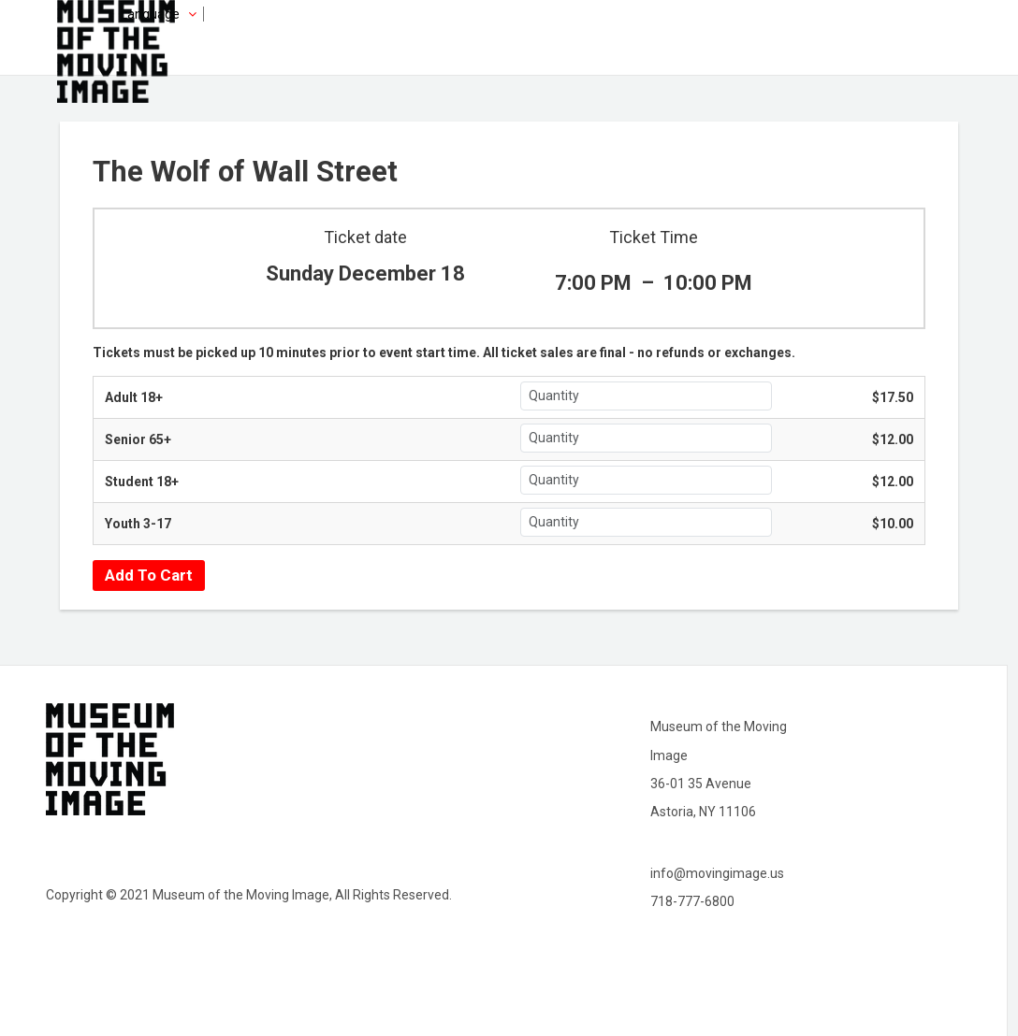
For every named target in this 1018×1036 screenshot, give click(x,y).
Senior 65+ (138, 439)
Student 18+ (142, 481)
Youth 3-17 (138, 523)
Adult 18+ (134, 397)
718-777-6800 (692, 901)
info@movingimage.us (717, 873)
